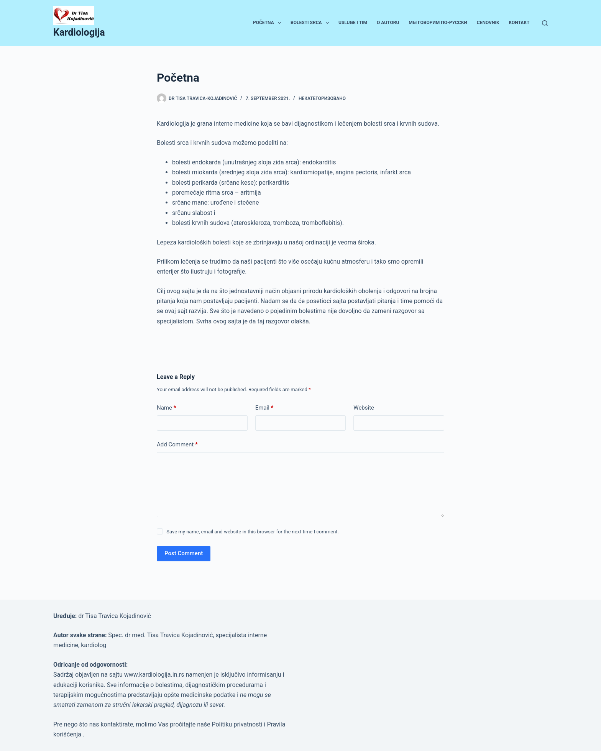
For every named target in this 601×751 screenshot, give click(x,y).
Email (264, 408)
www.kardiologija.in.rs (155, 674)
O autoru (388, 22)
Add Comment (177, 444)
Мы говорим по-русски (438, 22)
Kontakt (519, 22)
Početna (268, 23)
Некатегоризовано (322, 98)
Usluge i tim (352, 22)
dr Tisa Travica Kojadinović (114, 616)
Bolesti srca (311, 23)
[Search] (545, 23)
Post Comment (183, 553)
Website (363, 407)
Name (166, 408)
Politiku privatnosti (238, 724)
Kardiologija (79, 32)
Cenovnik (488, 22)
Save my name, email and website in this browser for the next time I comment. (252, 532)
